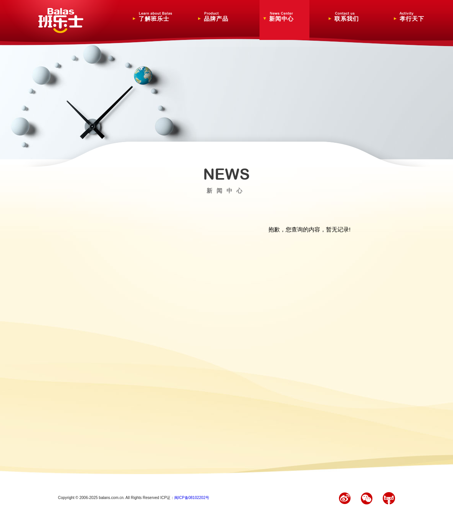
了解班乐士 (156, 17)
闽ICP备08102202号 (191, 498)
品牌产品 (221, 17)
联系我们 (351, 17)
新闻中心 (286, 17)
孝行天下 (417, 17)
